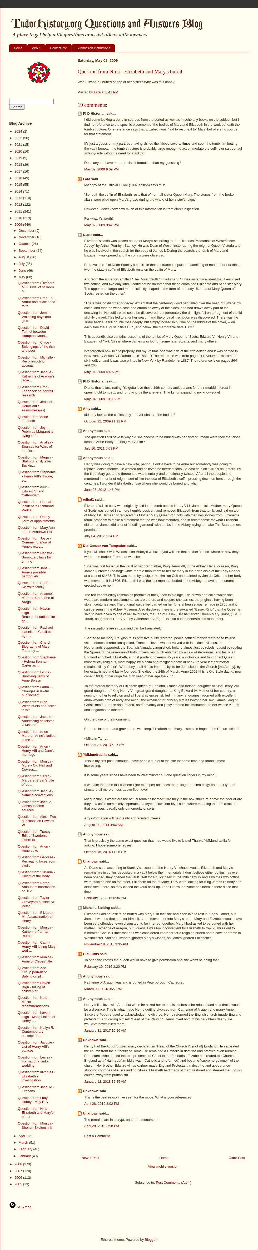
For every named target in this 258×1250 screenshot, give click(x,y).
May (22, 277)
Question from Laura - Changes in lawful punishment (34, 691)
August (24, 257)
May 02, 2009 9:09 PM (101, 169)
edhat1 (88, 499)
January (25, 1156)
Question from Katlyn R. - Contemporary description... (37, 1032)
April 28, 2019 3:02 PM (101, 1104)
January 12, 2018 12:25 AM (105, 1081)
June (23, 271)
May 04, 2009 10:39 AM (102, 399)
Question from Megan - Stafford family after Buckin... (35, 461)
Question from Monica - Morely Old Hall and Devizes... (35, 765)
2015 (18, 185)
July (22, 264)
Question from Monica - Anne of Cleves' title (35, 959)
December (27, 231)
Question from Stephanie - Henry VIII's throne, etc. (37, 476)
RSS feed (20, 1207)
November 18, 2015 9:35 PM (106, 944)
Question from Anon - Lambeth (34, 419)
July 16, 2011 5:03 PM (101, 448)
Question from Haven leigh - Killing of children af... (34, 987)
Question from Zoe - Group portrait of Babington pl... (33, 972)
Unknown (90, 861)
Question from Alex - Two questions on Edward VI (37, 821)
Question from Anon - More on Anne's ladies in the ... (36, 736)
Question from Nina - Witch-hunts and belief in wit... (37, 706)
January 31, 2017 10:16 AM (105, 1030)
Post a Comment (97, 1136)
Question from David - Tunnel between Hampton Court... (34, 332)
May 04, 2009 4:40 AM (101, 372)
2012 (18, 204)
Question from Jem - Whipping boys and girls (34, 317)
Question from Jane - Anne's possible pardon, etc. (33, 572)
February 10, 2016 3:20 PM (105, 967)
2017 (18, 171)
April (23, 1136)
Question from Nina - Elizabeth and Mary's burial (35, 1113)
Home (18, 48)
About (36, 48)
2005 (18, 1184)
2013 (18, 198)
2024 (18, 131)
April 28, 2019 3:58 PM (101, 1126)
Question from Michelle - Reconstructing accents (36, 361)
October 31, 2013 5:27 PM (104, 745)
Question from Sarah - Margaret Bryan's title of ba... (36, 780)
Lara (86, 179)
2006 (18, 1178)
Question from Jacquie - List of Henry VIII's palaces (36, 1046)
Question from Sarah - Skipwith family (34, 585)
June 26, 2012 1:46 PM (102, 490)
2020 (18, 151)
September (27, 251)
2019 (18, 158)
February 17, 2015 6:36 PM (105, 898)
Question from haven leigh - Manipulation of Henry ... (36, 1017)
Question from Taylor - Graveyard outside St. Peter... (36, 902)
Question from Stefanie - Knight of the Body (36, 874)
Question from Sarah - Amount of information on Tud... (36, 887)
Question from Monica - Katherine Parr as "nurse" (35, 931)
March (24, 1143)
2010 (18, 218)
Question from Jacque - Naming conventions (35, 793)
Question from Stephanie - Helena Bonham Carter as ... (37, 661)
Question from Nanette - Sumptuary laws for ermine (36, 557)
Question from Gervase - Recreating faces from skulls (36, 861)
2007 (18, 1171)
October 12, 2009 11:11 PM (105, 421)
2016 (18, 178)
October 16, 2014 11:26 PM (105, 852)
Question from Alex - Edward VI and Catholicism (33, 491)
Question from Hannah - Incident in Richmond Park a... (36, 506)
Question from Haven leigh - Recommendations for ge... (36, 615)
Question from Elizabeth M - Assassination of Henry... (36, 917)
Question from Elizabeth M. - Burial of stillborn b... (36, 287)
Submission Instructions (93, 48)
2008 (18, 1164)
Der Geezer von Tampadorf (104, 546)
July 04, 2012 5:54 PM (101, 536)
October (25, 244)
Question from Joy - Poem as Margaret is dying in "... (35, 432)
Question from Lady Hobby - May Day (33, 1100)
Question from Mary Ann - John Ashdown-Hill (36, 530)
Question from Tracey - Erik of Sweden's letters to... (35, 836)
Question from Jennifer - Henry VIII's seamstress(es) (36, 406)
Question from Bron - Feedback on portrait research (35, 391)
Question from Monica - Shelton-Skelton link (35, 1125)
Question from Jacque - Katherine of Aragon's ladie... (36, 376)
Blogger (150, 1240)
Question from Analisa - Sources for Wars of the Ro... (35, 446)
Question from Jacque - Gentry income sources (35, 806)
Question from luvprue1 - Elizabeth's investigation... (36, 1076)
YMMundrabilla (95, 755)
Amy (86, 409)
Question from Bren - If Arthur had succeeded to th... (36, 302)
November (27, 237)
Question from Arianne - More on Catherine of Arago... (36, 598)
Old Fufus (91, 954)
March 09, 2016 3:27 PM (103, 989)
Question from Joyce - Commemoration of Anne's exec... (34, 542)
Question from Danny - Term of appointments (36, 519)
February (26, 1149)
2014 (18, 191)
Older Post (237, 1158)
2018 (18, 165)
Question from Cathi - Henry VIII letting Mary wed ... (37, 946)
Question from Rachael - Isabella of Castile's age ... (36, 632)
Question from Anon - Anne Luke (34, 848)
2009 (18, 224)
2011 (18, 211)
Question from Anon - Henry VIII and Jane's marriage (36, 750)
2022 (18, 138)
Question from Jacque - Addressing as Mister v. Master (35, 721)
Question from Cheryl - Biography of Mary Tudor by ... (35, 647)
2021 (18, 145)
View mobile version (163, 1166)
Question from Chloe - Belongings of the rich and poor (36, 346)
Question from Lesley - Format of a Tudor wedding (35, 1061)
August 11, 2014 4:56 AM (103, 825)
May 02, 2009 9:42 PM (101, 225)
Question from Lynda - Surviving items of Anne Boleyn (34, 676)
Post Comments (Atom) (173, 1183)
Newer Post (90, 1158)
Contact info (58, 48)
